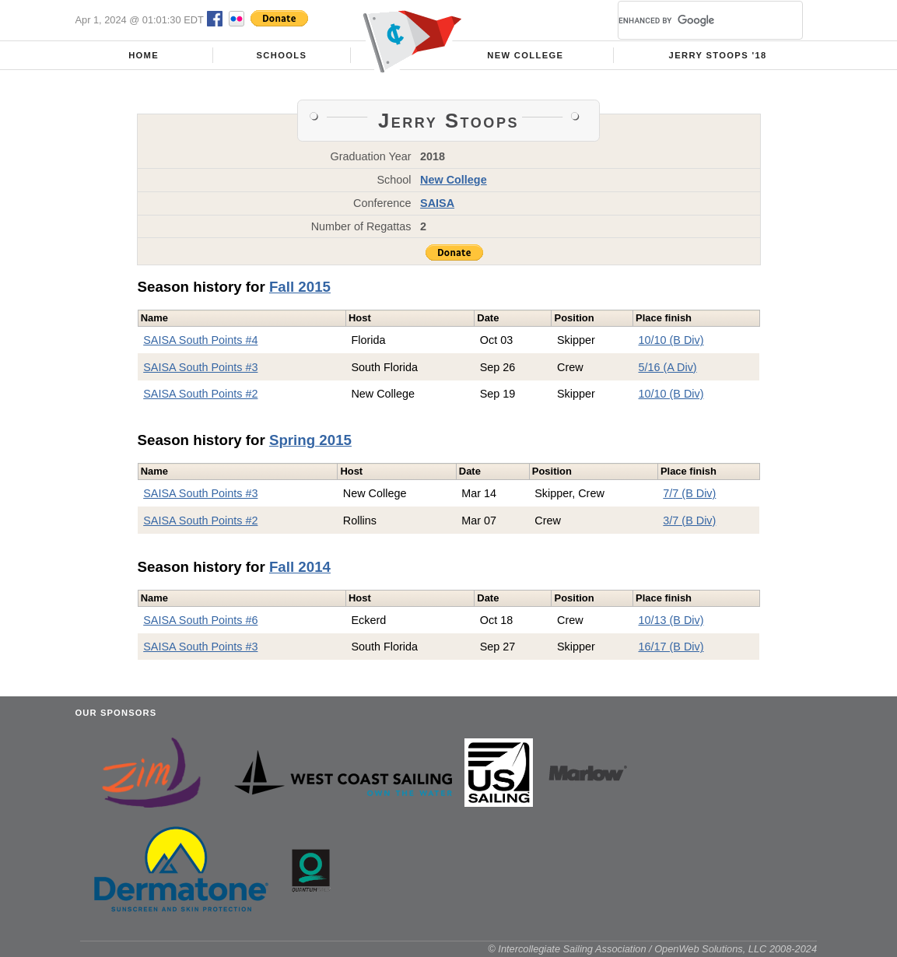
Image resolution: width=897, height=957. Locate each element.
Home (143, 55)
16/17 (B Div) (670, 646)
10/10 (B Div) (670, 340)
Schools (281, 55)
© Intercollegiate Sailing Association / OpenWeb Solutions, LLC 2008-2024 (652, 949)
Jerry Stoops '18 (718, 55)
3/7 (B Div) (689, 520)
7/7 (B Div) (689, 493)
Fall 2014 (300, 567)
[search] (691, 20)
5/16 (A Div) (667, 367)
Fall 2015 (300, 287)
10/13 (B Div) (670, 620)
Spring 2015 (310, 440)
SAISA (437, 203)
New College (525, 55)
